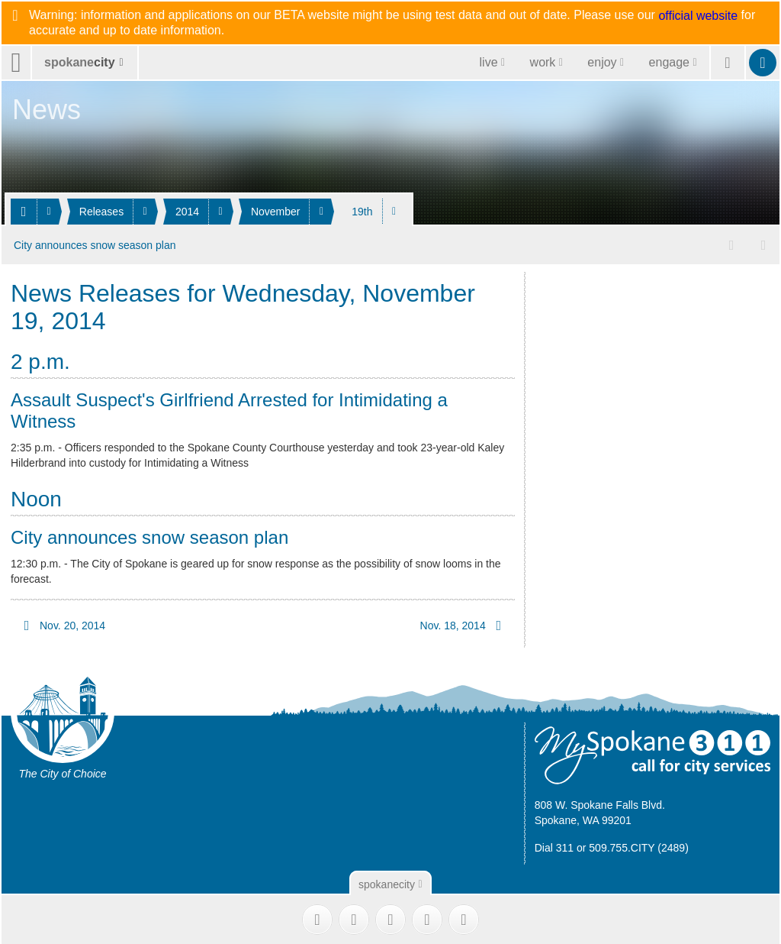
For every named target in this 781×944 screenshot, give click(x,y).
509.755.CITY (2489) (639, 847)
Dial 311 (554, 847)
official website (698, 16)
